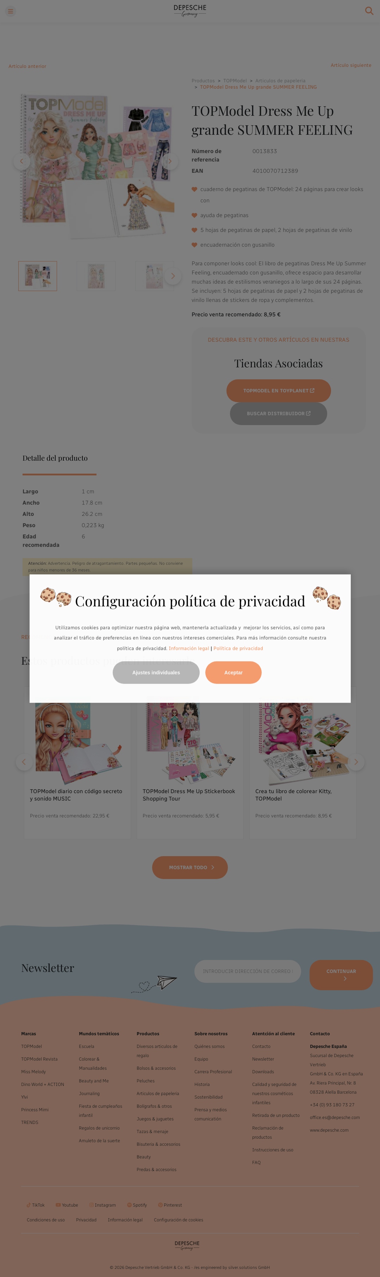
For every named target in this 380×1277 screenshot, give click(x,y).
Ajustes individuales (156, 672)
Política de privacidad (238, 648)
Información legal (188, 648)
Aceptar (233, 672)
